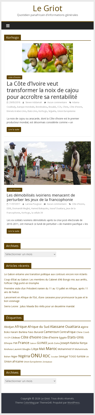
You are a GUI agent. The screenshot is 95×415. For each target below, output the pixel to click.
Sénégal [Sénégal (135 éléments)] (63, 356)
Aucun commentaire (55, 102)
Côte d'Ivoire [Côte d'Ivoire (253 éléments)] (31, 337)
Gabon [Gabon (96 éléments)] (33, 343)
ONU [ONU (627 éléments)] (36, 355)
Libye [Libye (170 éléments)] (34, 349)
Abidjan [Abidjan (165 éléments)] (9, 327)
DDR (9, 208)
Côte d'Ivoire (76, 106)
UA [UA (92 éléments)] (87, 356)
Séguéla (52, 111)
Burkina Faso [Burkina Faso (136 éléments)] (26, 332)
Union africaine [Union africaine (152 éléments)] (13, 361)
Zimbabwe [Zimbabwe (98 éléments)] (47, 361)
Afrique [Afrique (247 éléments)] (21, 326)
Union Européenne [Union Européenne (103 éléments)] (33, 361)
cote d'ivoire (14, 77)
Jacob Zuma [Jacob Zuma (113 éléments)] (54, 343)
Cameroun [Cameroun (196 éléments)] (51, 332)
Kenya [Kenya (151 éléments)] (83, 343)
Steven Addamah (34, 102)
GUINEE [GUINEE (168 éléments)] (42, 343)
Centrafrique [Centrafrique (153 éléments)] (68, 332)
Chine (65, 106)
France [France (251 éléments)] (23, 342)
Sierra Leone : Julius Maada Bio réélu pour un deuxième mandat (39, 306)
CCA (59, 106)
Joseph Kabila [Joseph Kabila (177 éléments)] (69, 343)
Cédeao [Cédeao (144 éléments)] (15, 337)
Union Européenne (66, 111)
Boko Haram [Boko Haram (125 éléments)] (11, 332)
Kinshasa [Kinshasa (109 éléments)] (8, 349)
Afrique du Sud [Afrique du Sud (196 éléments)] (38, 327)
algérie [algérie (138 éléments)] (84, 326)
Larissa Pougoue (34, 204)
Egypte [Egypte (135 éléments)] (63, 337)
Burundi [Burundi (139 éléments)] (38, 332)
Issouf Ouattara (57, 208)
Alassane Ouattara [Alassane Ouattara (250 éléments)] (65, 326)
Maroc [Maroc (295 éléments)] (51, 348)
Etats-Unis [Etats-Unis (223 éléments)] (75, 337)
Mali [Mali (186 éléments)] (42, 349)
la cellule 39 (37, 212)
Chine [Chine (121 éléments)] (79, 332)
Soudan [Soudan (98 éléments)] (54, 356)
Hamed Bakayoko (39, 208)
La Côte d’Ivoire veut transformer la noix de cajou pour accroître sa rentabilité (43, 90)
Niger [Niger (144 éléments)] (14, 356)
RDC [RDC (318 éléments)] (46, 356)
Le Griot (47, 8)
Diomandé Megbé (21, 208)
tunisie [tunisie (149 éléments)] (81, 356)
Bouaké (52, 106)
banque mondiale (25, 106)
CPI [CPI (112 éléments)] (8, 337)
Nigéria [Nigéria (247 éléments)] (24, 356)
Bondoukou (41, 106)
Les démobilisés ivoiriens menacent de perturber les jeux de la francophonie (41, 197)
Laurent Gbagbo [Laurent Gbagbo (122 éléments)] (22, 349)
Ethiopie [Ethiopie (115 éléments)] (8, 343)
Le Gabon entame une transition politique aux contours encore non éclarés (45, 274)
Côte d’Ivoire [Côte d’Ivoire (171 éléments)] (50, 337)
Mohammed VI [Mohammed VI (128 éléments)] (66, 349)
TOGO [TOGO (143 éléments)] (72, 356)
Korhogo (43, 111)
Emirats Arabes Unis (16, 111)
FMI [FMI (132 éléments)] (15, 343)
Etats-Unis (32, 111)
